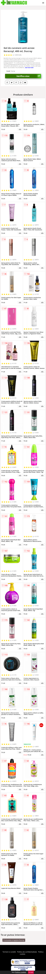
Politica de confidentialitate (27, 952)
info (20, 129)
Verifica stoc (28, 76)
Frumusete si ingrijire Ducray (13, 940)
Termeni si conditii (9, 952)
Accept (30, 972)
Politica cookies (20, 972)
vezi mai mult (29, 67)
